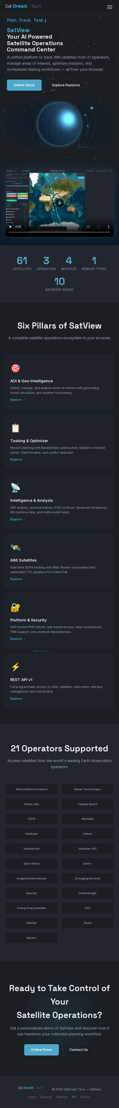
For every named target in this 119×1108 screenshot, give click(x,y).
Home (32, 1097)
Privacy (85, 1097)
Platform (61, 1097)
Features (46, 1097)
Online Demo (24, 85)
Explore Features (66, 85)
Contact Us (78, 1054)
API (74, 1097)
